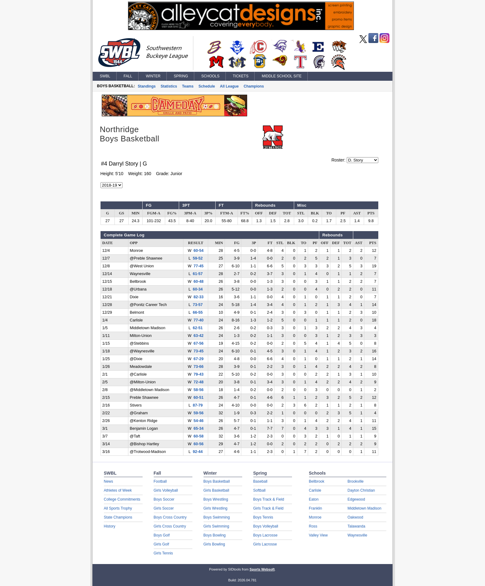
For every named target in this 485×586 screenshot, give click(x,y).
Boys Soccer (164, 499)
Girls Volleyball (166, 490)
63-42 (199, 336)
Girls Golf (161, 544)
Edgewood (356, 499)
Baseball (260, 481)
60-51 (199, 397)
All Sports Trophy (118, 508)
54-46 (199, 421)
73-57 (198, 305)
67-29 (199, 359)
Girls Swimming (216, 526)
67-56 (199, 343)
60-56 (199, 444)
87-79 (198, 405)
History (109, 526)
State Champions (118, 517)
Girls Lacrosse (265, 544)
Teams (188, 86)
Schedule (207, 86)
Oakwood (355, 517)
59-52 (198, 258)
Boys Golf (162, 535)
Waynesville (357, 535)
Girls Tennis (163, 553)
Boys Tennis (263, 517)
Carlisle (315, 490)
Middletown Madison (364, 508)
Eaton (314, 499)
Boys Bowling (215, 535)
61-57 (198, 274)
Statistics (169, 86)
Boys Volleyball (265, 526)
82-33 (199, 297)
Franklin (315, 508)
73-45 (199, 351)
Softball (259, 490)
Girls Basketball (216, 490)
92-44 (198, 452)
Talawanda (356, 526)
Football (160, 481)
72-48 (199, 382)
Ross (313, 526)
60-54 (199, 250)
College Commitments (122, 499)
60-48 (199, 281)
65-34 (199, 428)
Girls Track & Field (268, 508)
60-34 (198, 289)
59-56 (199, 413)
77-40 (199, 320)
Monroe (315, 517)
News (108, 481)
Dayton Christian (361, 490)
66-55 (198, 312)
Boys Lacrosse (265, 535)
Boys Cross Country (170, 517)
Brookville (356, 481)
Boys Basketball (217, 481)
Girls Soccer (164, 508)
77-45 (199, 266)
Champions (254, 86)
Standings (147, 86)
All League (229, 86)
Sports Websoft (262, 569)
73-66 (199, 366)
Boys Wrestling (216, 499)
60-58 (199, 436)
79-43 (199, 374)
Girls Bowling (214, 544)
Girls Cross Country (170, 526)
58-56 (199, 390)
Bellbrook (316, 481)
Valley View (318, 535)
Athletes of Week (118, 490)
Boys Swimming (217, 517)
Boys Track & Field (268, 499)
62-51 (198, 328)
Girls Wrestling (216, 508)
